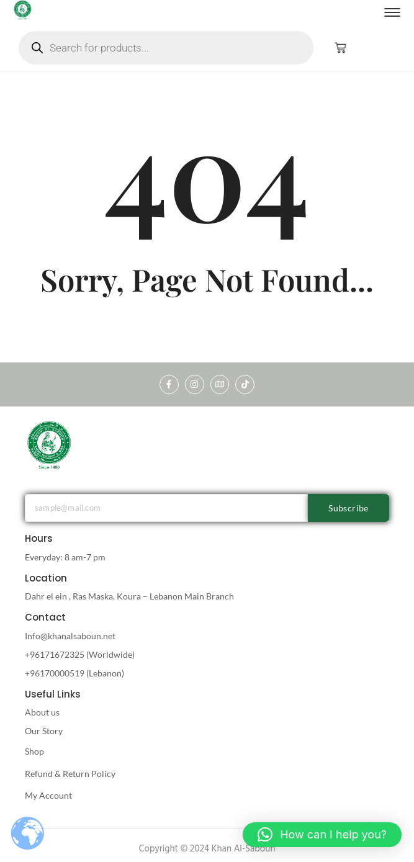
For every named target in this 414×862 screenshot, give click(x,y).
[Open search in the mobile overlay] (166, 48)
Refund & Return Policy (70, 773)
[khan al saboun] (49, 444)
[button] (322, 834)
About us (42, 712)
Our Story (44, 730)
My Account (48, 795)
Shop (34, 751)
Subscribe (348, 508)
